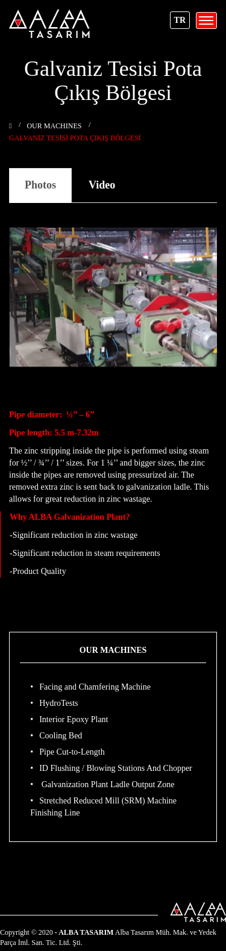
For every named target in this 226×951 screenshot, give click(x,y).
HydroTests (58, 703)
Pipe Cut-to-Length (72, 751)
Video (102, 185)
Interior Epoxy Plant (73, 719)
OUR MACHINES (54, 126)
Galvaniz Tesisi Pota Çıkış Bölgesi (75, 138)
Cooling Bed (60, 735)
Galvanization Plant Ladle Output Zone (106, 784)
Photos (40, 185)
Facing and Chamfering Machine (95, 686)
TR (180, 20)
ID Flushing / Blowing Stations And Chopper (115, 768)
